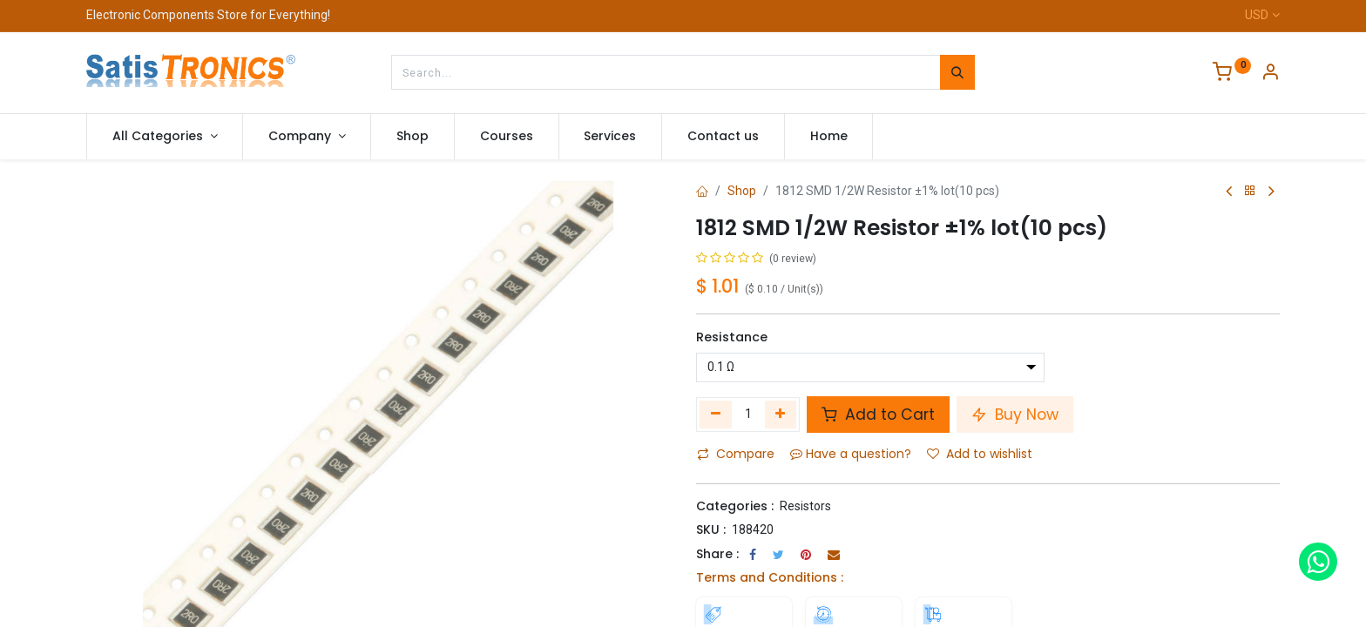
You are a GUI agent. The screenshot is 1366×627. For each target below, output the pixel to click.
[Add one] (781, 414)
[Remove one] (716, 414)
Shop (741, 191)
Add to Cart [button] (878, 414)
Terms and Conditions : (769, 577)
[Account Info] (1270, 74)
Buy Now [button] (1014, 414)
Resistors (805, 506)
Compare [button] (735, 453)
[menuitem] (412, 136)
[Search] (957, 72)
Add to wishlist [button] (979, 453)
